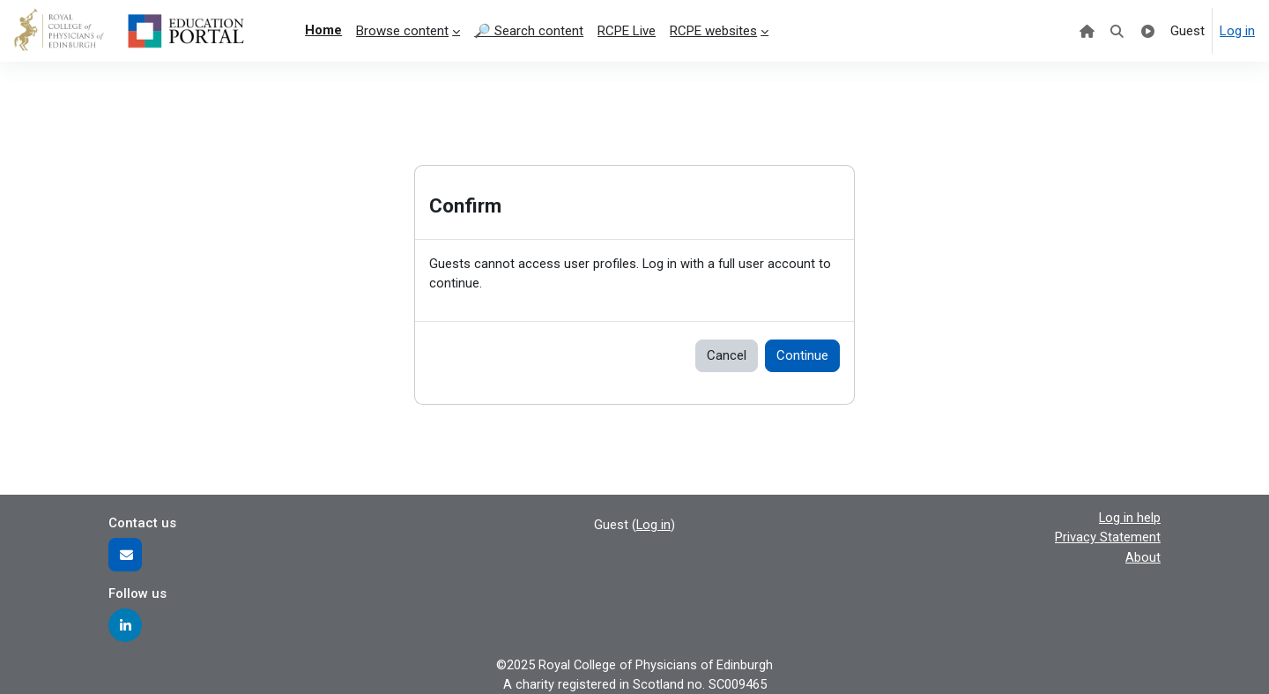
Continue (802, 356)
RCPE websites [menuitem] (713, 31)
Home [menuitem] (323, 30)
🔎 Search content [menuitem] (528, 31)
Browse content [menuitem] (402, 31)
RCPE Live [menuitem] (626, 31)
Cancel (726, 356)
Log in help (1129, 517)
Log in (1237, 31)
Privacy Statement (1108, 537)
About (1143, 556)
